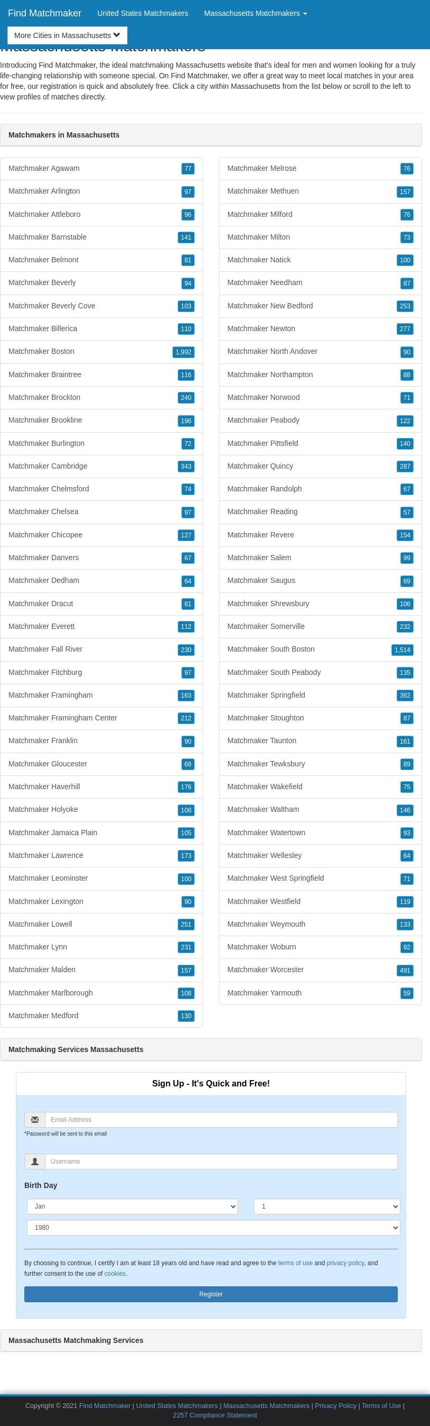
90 (188, 741)
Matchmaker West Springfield (320, 878)
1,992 (183, 352)
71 (407, 397)
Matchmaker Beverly (101, 283)
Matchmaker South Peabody (320, 673)
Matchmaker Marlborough (101, 993)
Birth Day (40, 1185)
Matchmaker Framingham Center (101, 718)
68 (188, 764)
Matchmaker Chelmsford (101, 489)
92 (407, 947)
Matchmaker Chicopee (101, 535)
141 (186, 237)
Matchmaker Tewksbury (320, 764)
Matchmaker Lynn (101, 947)
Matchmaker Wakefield (320, 787)
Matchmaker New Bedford (320, 306)
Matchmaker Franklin (101, 741)
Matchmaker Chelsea (101, 512)
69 (407, 581)
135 (405, 673)
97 (188, 192)
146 (405, 810)
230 (186, 650)
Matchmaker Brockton (101, 398)
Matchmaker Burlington (101, 444)
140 (405, 443)
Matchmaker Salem (320, 558)
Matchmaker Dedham (101, 581)
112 (186, 626)
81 (188, 260)
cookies (114, 1273)
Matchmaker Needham (320, 283)
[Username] (221, 1161)
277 (405, 329)
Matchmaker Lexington (101, 902)
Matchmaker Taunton (320, 741)
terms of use (295, 1263)
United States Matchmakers (142, 13)
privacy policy (345, 1263)
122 (405, 421)
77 (188, 168)
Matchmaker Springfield (320, 695)
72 (188, 443)
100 (186, 879)
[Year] (213, 1228)
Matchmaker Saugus (320, 581)
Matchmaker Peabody (320, 420)
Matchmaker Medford (101, 1016)
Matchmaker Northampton (320, 375)
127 (186, 535)
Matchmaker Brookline (101, 420)
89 (407, 764)
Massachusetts (255, 86)
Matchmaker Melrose (320, 169)
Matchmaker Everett (101, 627)
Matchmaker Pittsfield (320, 444)
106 (405, 604)
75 (407, 787)
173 (186, 856)
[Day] (327, 1206)
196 (186, 421)
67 (188, 558)
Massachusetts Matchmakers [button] (255, 13)
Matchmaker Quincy (320, 466)
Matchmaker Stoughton (320, 718)
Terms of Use (381, 1406)
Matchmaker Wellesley (320, 856)
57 (407, 512)
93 (407, 833)
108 (186, 810)
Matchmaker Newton (320, 329)
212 (186, 718)
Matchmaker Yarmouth (320, 993)
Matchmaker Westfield (320, 902)
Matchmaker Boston (101, 352)
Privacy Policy (335, 1406)
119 (405, 902)
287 (405, 466)
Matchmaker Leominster (101, 878)
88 (407, 375)
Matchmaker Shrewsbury (320, 604)
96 (188, 214)
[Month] (132, 1206)
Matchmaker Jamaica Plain (101, 833)
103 (186, 306)
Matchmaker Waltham (320, 810)
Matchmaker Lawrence (101, 856)
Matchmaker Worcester (320, 970)
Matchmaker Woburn (320, 947)
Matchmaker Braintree (101, 375)
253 (405, 306)
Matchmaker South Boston (320, 649)
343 (186, 466)
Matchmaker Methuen (320, 191)
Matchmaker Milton (320, 237)
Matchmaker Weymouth (320, 924)
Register (211, 1294)
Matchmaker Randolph (320, 489)
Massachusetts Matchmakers (267, 1406)
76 (407, 168)
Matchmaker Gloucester (101, 764)
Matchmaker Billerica (101, 329)
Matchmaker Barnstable (101, 237)
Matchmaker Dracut (101, 604)
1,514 (402, 650)
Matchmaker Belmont (101, 260)
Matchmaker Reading (320, 512)
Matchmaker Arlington (101, 191)
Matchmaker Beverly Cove (101, 306)
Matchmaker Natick (320, 260)
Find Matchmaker (44, 13)
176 (186, 787)
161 (405, 741)
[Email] (221, 1120)
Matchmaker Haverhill (101, 787)
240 (186, 397)
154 (405, 535)
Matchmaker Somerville (320, 627)
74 (188, 489)
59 (407, 993)
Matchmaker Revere (320, 535)
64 (188, 581)
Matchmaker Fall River (101, 649)
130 (186, 1016)
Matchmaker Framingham (101, 695)
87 (407, 283)
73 (407, 237)
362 (405, 695)
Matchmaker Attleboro (101, 215)
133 (405, 924)
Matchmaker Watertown (320, 833)
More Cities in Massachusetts (67, 35)
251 (186, 924)
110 (186, 329)
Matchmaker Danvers (101, 558)
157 (186, 970)
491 (405, 970)
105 (186, 833)
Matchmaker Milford (320, 215)
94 (188, 283)
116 (186, 375)
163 (186, 695)
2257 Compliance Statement (215, 1415)
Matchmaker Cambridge (101, 466)
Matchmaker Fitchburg (101, 673)
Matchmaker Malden (101, 970)
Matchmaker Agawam (101, 169)
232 (405, 626)
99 (407, 558)
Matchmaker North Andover (320, 352)
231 (186, 947)
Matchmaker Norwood (320, 398)
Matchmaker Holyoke (101, 810)
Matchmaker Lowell (101, 924)
